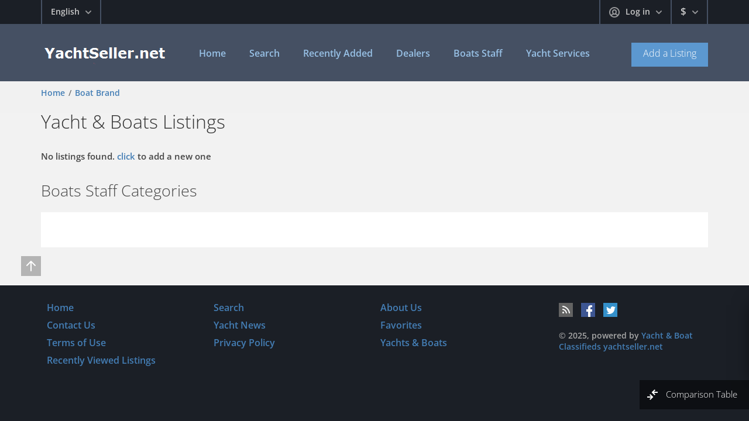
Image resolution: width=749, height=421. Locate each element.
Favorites (401, 325)
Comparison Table (701, 394)
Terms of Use (76, 342)
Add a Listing (669, 53)
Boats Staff (478, 53)
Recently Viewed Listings (101, 360)
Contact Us (71, 325)
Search (264, 53)
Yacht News (240, 325)
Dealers (413, 53)
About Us (401, 307)
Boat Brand (97, 92)
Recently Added (338, 53)
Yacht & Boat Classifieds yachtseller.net (626, 341)
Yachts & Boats (413, 342)
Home (212, 53)
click (126, 156)
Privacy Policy (244, 342)
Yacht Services (558, 53)
